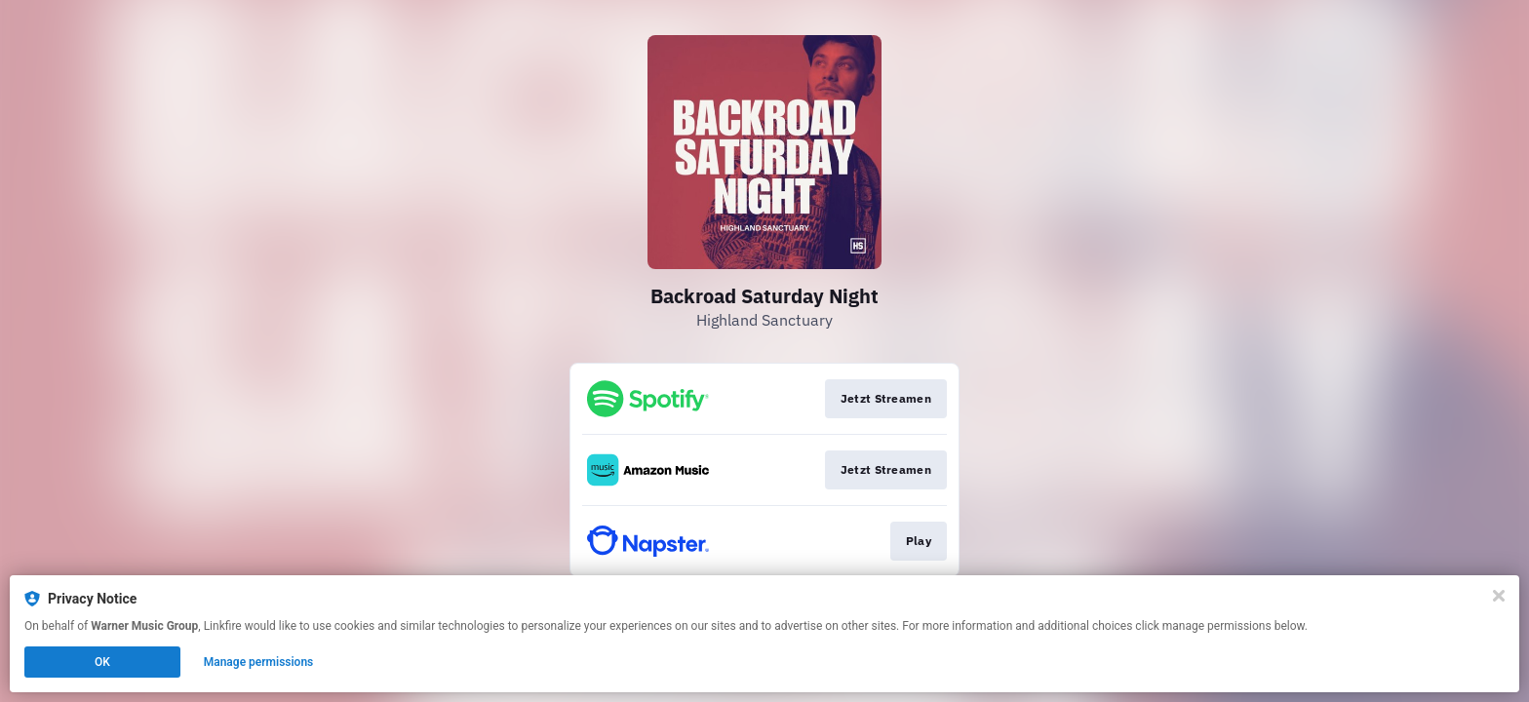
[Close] (1498, 595)
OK (102, 662)
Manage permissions (259, 662)
